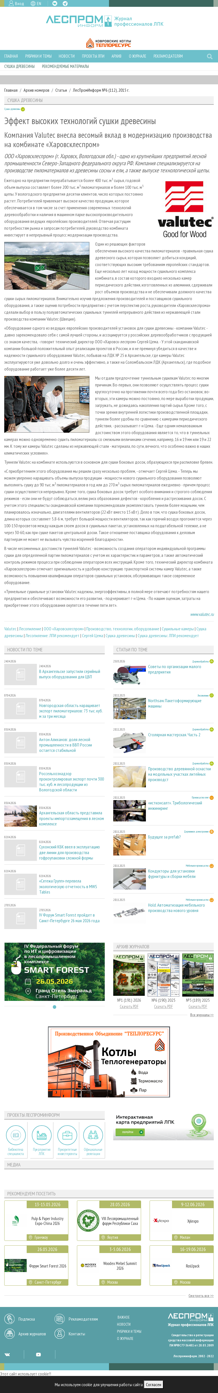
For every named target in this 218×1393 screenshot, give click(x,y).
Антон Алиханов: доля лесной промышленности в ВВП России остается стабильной (65, 745)
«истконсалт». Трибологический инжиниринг (175, 805)
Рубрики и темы (38, 56)
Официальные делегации (93, 1151)
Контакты (77, 1333)
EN (39, 3)
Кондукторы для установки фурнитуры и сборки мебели (172, 873)
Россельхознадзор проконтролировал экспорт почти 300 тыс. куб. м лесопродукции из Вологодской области (71, 782)
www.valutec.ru (202, 614)
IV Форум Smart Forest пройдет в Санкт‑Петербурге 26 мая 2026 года (69, 917)
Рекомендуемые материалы (65, 66)
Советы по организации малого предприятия (174, 669)
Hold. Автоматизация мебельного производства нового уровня (176, 907)
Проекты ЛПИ (93, 56)
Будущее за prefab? (164, 837)
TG (65, 3)
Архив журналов (32, 1333)
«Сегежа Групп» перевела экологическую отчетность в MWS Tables (68, 886)
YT (38, 1354)
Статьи (61, 90)
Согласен (153, 1384)
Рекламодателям (168, 56)
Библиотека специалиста (16, 1151)
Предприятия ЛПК (42, 1151)
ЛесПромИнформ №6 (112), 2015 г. (101, 90)
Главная (11, 56)
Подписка (26, 1319)
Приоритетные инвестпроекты (67, 1151)
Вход (19, 3)
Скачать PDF (129, 1006)
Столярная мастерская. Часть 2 (174, 734)
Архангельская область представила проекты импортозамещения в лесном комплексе (71, 818)
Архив (116, 56)
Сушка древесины (19, 66)
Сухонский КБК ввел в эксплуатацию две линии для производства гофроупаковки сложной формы (69, 852)
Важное (124, 1317)
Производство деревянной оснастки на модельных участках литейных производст (179, 774)
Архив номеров (36, 90)
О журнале (137, 56)
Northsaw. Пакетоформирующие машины (175, 703)
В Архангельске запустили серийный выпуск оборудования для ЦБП (69, 674)
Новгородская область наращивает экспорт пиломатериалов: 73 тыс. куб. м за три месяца (70, 711)
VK (54, 3)
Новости (67, 56)
